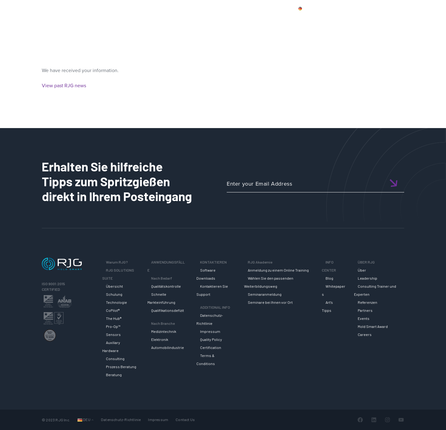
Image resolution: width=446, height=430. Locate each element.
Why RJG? (211, 19)
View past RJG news (64, 85)
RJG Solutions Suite (255, 19)
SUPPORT (299, 19)
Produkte (329, 8)
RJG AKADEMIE (339, 19)
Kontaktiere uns (362, 8)
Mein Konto (397, 8)
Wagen (424, 8)
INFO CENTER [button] (384, 19)
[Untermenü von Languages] (92, 420)
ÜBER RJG (422, 19)
